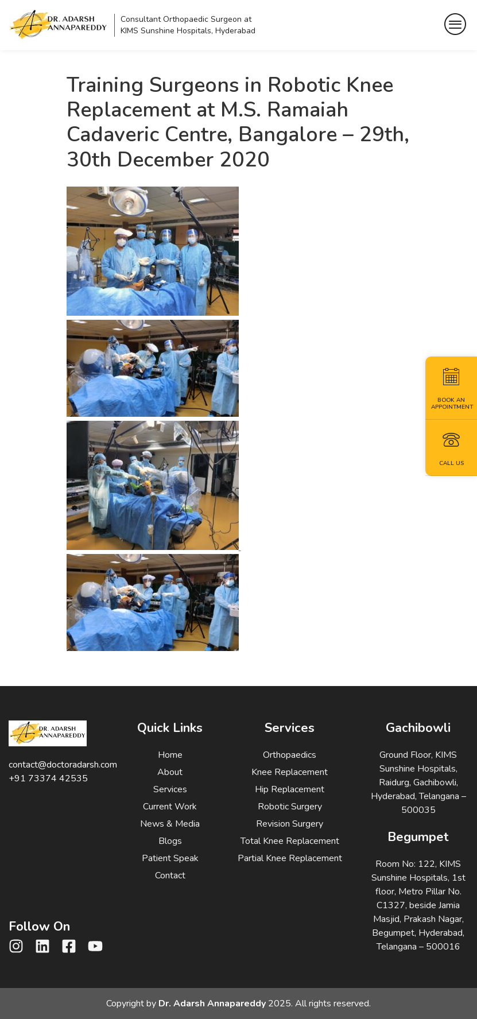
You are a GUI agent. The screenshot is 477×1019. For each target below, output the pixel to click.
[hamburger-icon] (455, 25)
